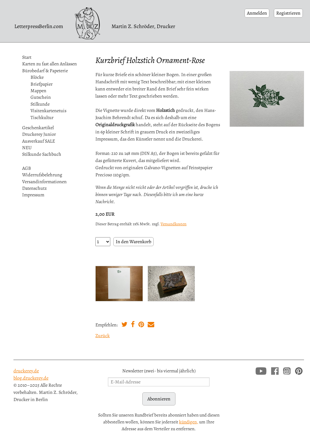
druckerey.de (26, 371)
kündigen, (188, 422)
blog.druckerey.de (30, 378)
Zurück (102, 335)
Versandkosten (174, 224)
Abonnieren (158, 399)
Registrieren (288, 13)
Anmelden (257, 13)
